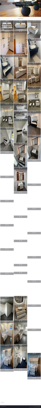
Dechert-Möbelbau (20, 3)
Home (34, 406)
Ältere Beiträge (3, 402)
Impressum (39, 406)
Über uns (36, 406)
